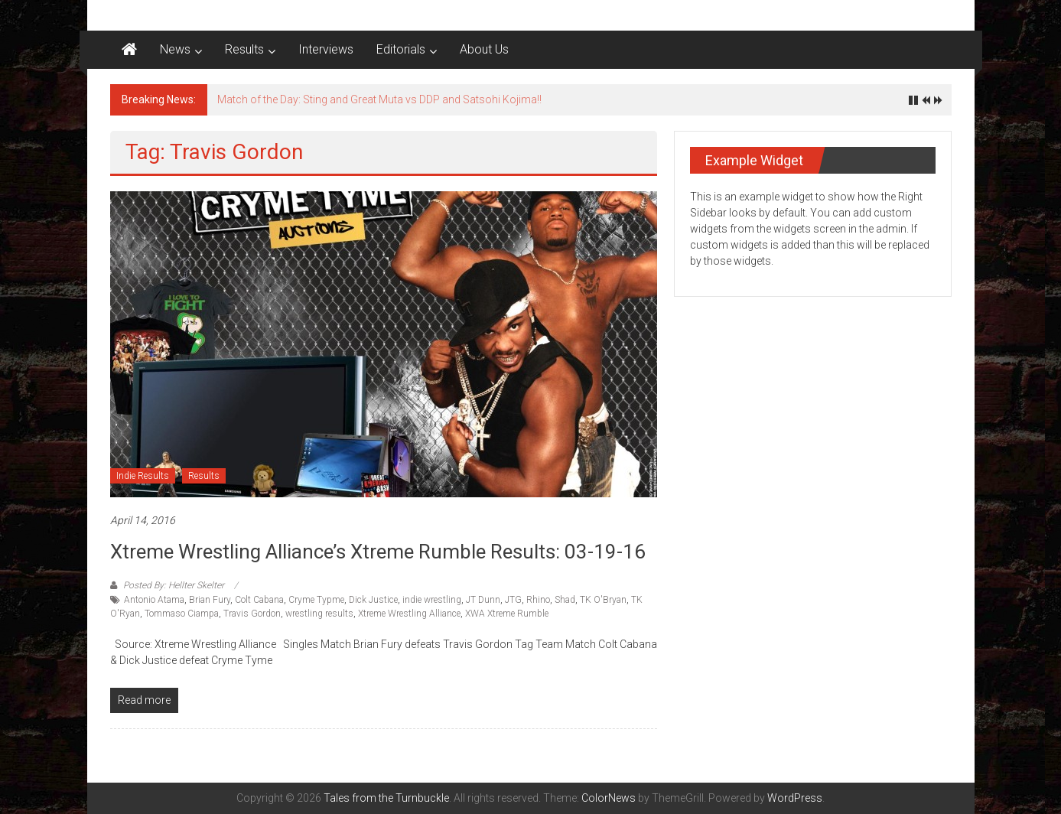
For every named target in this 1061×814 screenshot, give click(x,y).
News (175, 49)
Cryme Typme (316, 599)
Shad (565, 599)
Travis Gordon (252, 613)
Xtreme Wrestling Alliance (409, 613)
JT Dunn (483, 599)
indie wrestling (431, 599)
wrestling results (319, 613)
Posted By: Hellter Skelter (173, 585)
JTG (513, 599)
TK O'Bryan (603, 599)
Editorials (400, 49)
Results (244, 49)
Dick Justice (373, 599)
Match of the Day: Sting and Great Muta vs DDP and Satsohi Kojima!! (379, 99)
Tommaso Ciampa (182, 613)
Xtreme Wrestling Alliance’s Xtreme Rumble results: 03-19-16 (378, 551)
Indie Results (142, 475)
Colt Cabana (259, 599)
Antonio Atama (154, 599)
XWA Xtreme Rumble (506, 613)
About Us (484, 49)
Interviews (325, 49)
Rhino (538, 599)
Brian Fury (209, 599)
